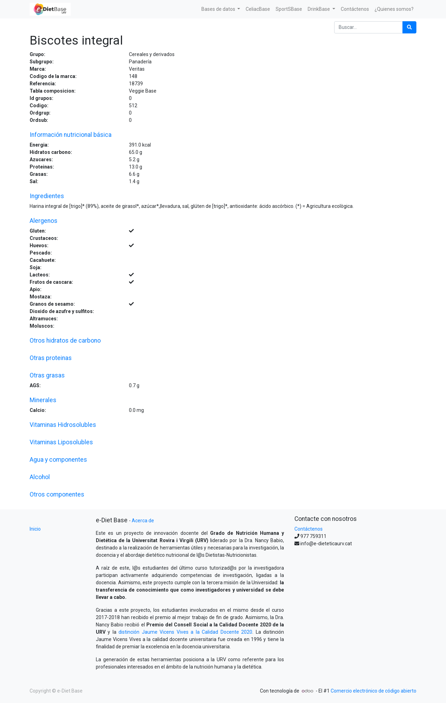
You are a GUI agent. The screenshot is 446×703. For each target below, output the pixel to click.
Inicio (35, 529)
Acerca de (143, 520)
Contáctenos (308, 529)
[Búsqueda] (409, 27)
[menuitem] (258, 9)
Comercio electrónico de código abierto (373, 691)
